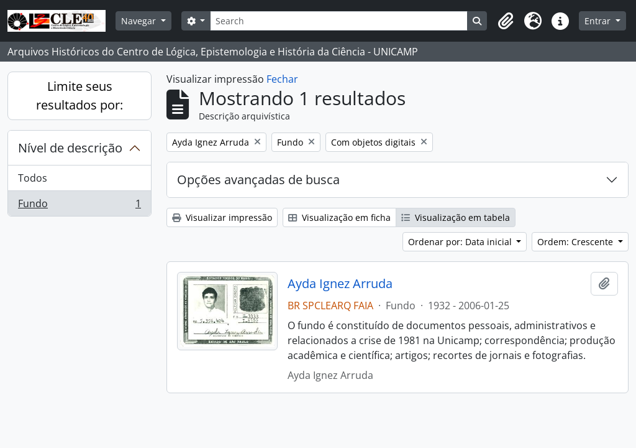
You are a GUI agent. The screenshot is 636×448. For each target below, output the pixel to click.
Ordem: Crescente (576, 242)
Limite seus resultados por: (79, 95)
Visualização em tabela (455, 217)
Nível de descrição (70, 147)
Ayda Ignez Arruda (340, 283)
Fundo (79, 206)
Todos (32, 178)
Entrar (598, 21)
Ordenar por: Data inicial (461, 242)
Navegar (139, 21)
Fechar (282, 79)
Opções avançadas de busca (258, 179)
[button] (505, 21)
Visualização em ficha (339, 217)
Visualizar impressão (222, 217)
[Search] (339, 20)
